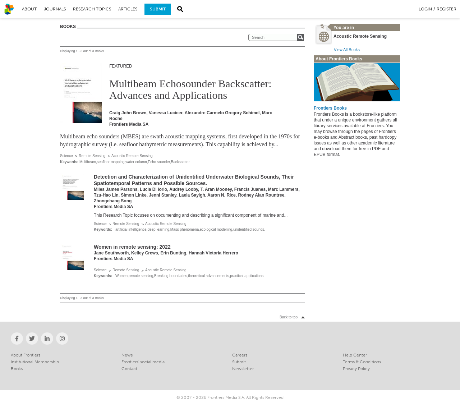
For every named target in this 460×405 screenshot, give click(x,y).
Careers (239, 355)
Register (446, 8)
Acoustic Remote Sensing (132, 156)
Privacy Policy (356, 368)
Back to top (289, 317)
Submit (158, 8)
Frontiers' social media (143, 361)
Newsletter (243, 368)
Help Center (355, 355)
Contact (129, 368)
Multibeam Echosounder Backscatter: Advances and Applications (190, 89)
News (127, 355)
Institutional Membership (35, 361)
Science (66, 156)
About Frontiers (25, 355)
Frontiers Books (330, 108)
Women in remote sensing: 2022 (132, 247)
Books (17, 368)
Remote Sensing (92, 156)
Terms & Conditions (362, 361)
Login (425, 8)
